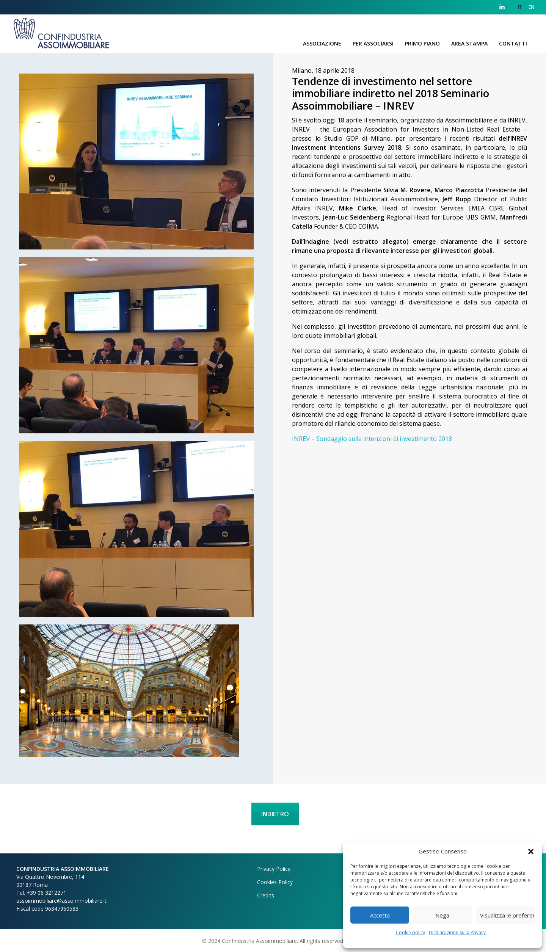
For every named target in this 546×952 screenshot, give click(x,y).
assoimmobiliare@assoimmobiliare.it (61, 900)
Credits (265, 895)
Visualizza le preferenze (507, 915)
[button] (531, 851)
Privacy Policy (273, 868)
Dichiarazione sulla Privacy (457, 932)
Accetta (380, 915)
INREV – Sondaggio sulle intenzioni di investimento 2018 (372, 438)
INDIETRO (275, 814)
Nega (442, 915)
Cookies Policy (275, 882)
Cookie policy (410, 932)
